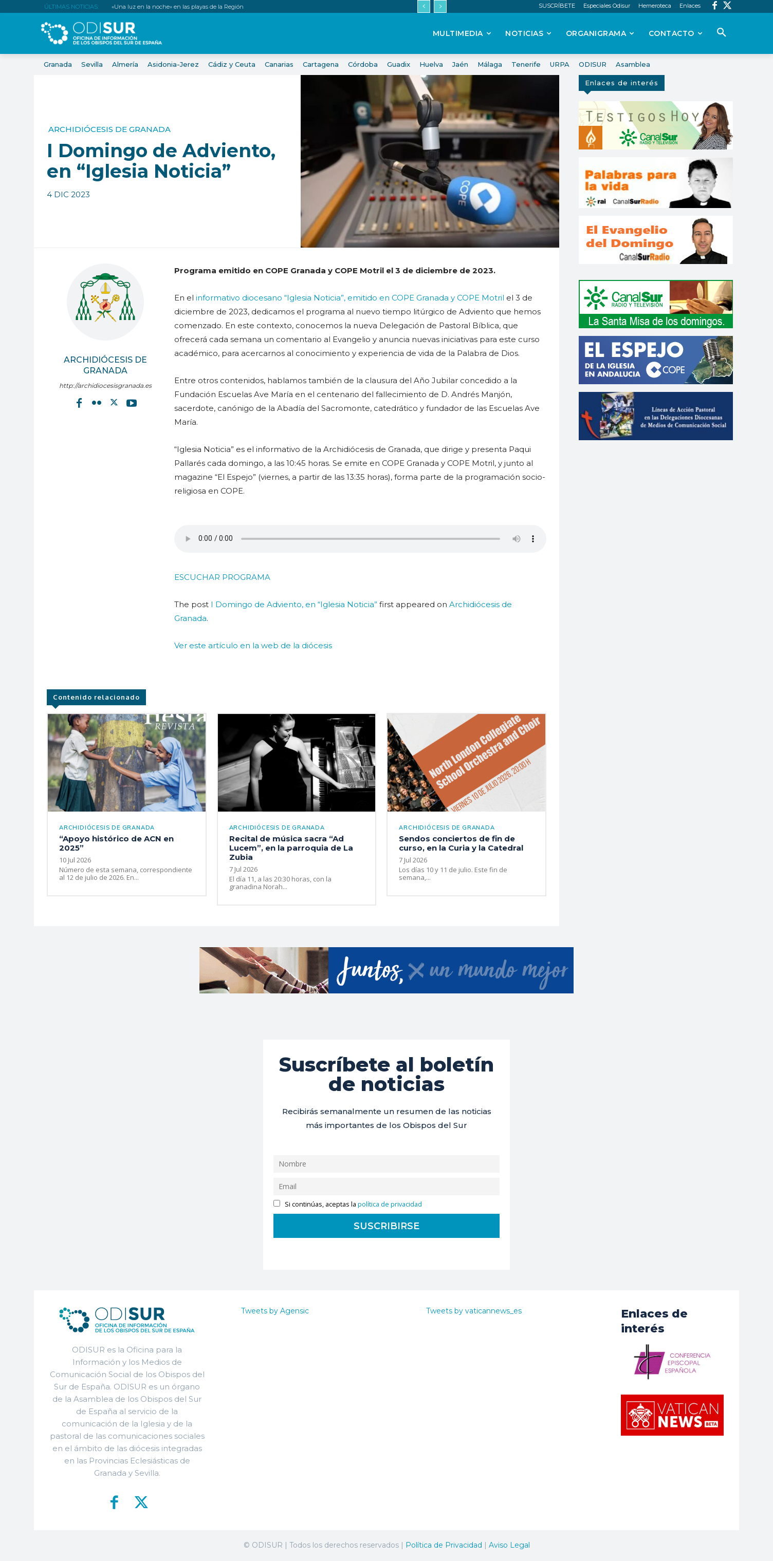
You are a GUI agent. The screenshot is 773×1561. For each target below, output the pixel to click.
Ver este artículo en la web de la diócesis (253, 645)
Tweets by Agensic (275, 1310)
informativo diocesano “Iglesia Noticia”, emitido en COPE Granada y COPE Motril (350, 298)
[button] (721, 33)
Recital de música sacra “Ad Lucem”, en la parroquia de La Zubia (291, 848)
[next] (440, 6)
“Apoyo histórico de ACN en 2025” (116, 843)
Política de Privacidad (444, 1545)
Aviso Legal (509, 1545)
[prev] (423, 6)
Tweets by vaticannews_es (474, 1310)
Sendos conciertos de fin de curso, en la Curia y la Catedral (461, 843)
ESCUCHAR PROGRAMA (222, 577)
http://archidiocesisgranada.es (105, 385)
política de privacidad (390, 1204)
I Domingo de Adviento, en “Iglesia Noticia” (294, 604)
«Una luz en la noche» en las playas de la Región (178, 6)
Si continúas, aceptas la (347, 1204)
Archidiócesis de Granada (109, 129)
